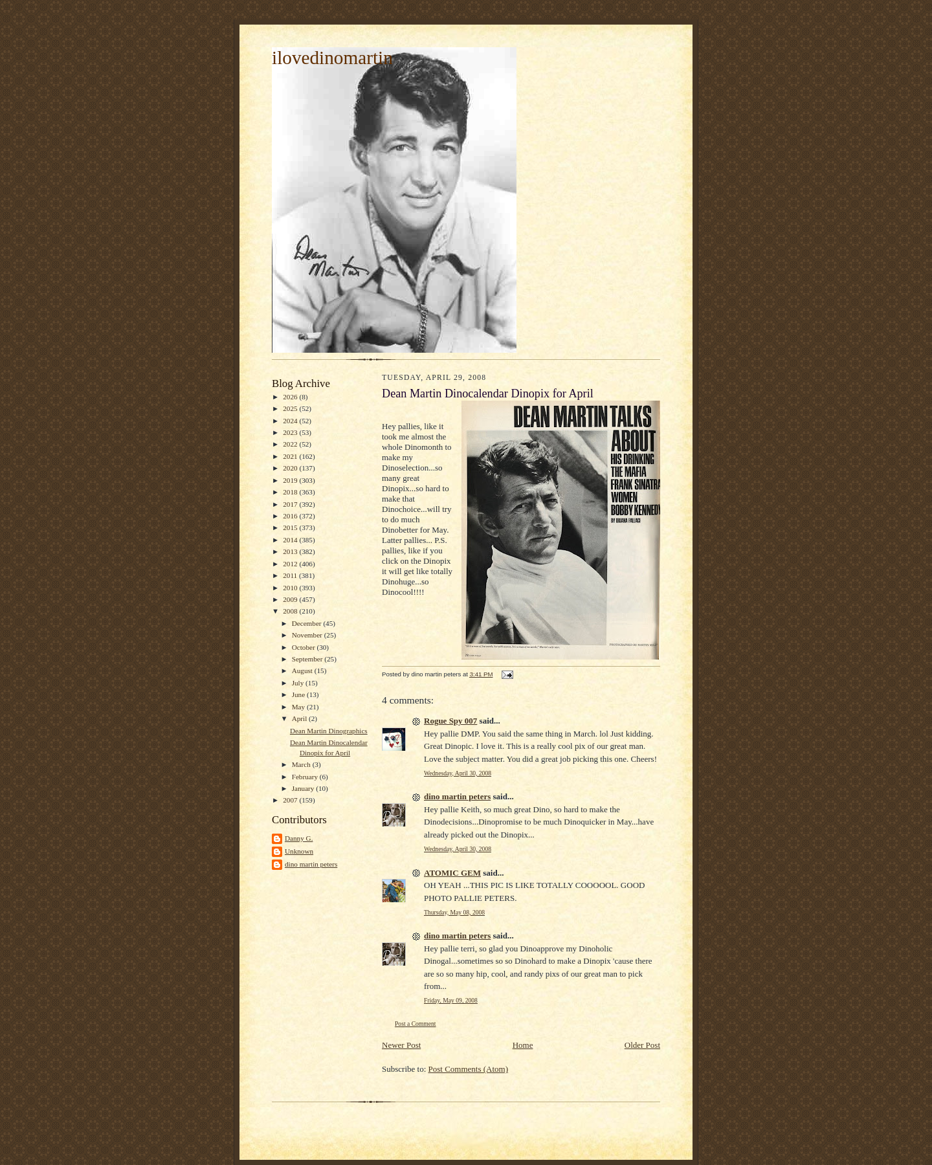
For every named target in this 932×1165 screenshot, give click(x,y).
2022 (291, 444)
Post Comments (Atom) (468, 1069)
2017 (291, 504)
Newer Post (401, 1045)
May (299, 707)
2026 (291, 397)
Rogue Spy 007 (450, 721)
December (308, 623)
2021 (291, 456)
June (299, 694)
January (304, 788)
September (308, 659)
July (298, 683)
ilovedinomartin (332, 57)
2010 (291, 588)
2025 (291, 408)
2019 (291, 480)
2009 (291, 599)
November (308, 635)
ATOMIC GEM (452, 873)
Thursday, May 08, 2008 (454, 912)
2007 (291, 800)
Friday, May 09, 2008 (451, 1000)
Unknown (299, 851)
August (303, 670)
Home (523, 1045)
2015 (291, 527)
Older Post (642, 1045)
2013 (291, 551)
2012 (291, 564)
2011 (291, 575)
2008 (291, 611)
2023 (291, 432)
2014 (291, 540)
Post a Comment (415, 1023)
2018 (291, 492)
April (300, 718)
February (306, 777)
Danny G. (299, 838)
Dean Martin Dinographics (329, 731)
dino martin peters (311, 864)
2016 (291, 516)
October (304, 647)
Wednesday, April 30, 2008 (457, 773)
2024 (291, 421)
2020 (291, 468)
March (302, 764)
